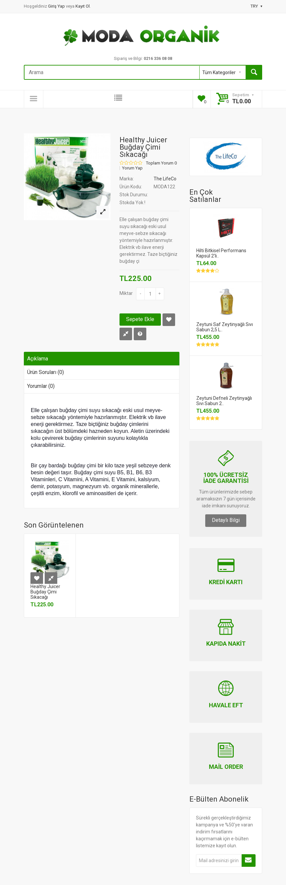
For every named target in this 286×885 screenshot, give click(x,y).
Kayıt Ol (82, 6)
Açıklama (37, 358)
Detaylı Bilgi (226, 520)
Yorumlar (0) (41, 386)
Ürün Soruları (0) (45, 372)
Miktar (126, 293)
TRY (256, 6)
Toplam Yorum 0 (161, 163)
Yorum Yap (132, 168)
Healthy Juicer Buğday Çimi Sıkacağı (45, 592)
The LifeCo (165, 178)
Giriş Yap (57, 6)
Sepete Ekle (140, 319)
